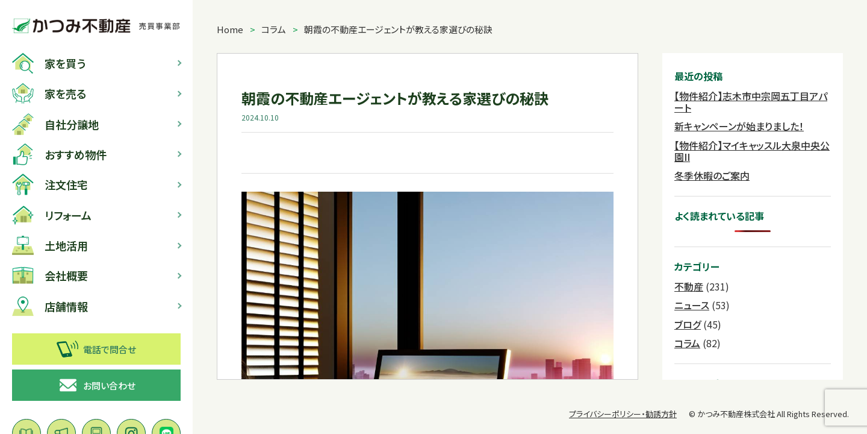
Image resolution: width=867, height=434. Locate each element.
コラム (273, 29)
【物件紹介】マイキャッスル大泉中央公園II (752, 151)
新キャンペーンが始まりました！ (739, 126)
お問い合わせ (96, 385)
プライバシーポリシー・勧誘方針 (623, 414)
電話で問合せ (96, 349)
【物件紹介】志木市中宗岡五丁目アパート (750, 102)
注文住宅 (50, 184)
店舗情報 (50, 306)
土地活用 (50, 245)
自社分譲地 (55, 124)
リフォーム (52, 215)
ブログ (687, 324)
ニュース (691, 305)
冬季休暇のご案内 (712, 175)
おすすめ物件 (59, 154)
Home (230, 29)
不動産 (688, 286)
